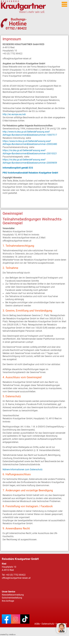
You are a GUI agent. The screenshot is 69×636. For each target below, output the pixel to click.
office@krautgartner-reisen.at (16, 578)
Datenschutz (48, 624)
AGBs (37, 624)
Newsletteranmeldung (13, 595)
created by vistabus (7, 634)
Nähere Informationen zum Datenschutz (23, 469)
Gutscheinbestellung (12, 597)
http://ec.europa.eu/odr (14, 114)
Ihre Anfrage (8, 601)
